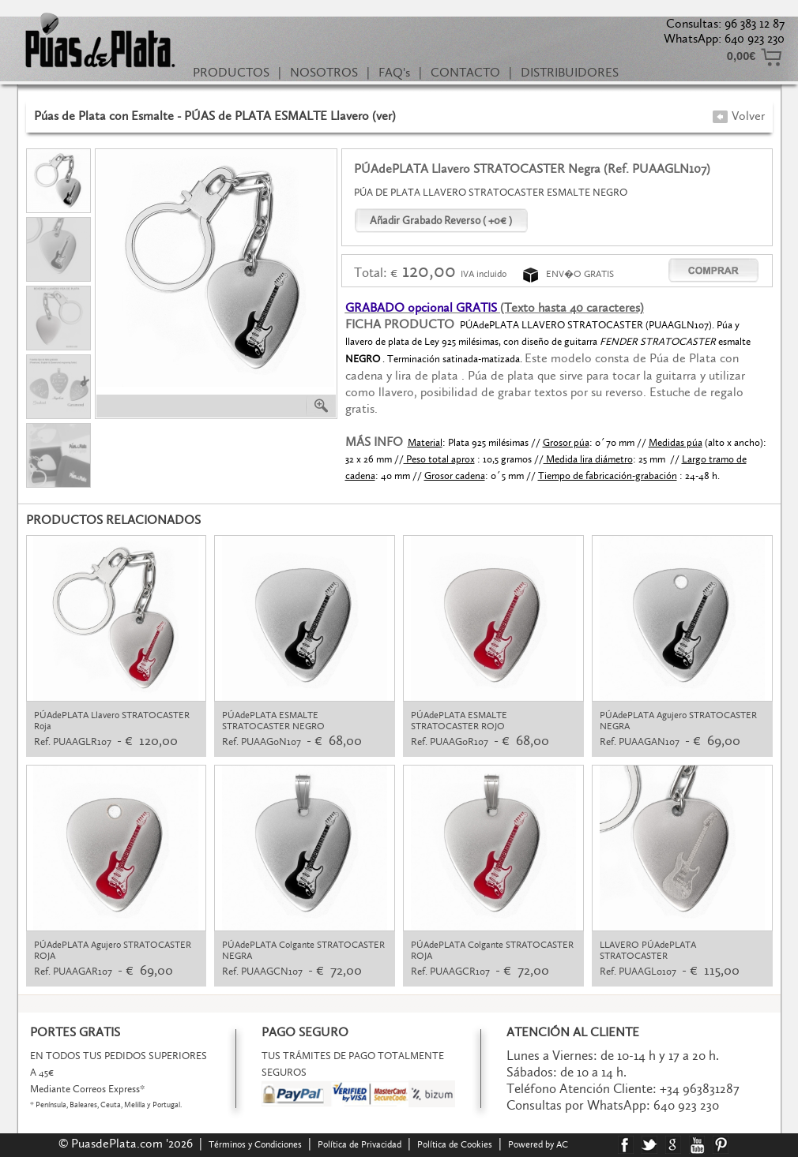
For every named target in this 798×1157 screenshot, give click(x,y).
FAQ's (394, 72)
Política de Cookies (454, 1144)
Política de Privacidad (359, 1144)
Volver (738, 115)
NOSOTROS (324, 72)
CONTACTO (465, 72)
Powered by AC (539, 1144)
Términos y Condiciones (255, 1144)
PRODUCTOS (231, 72)
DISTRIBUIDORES (570, 72)
